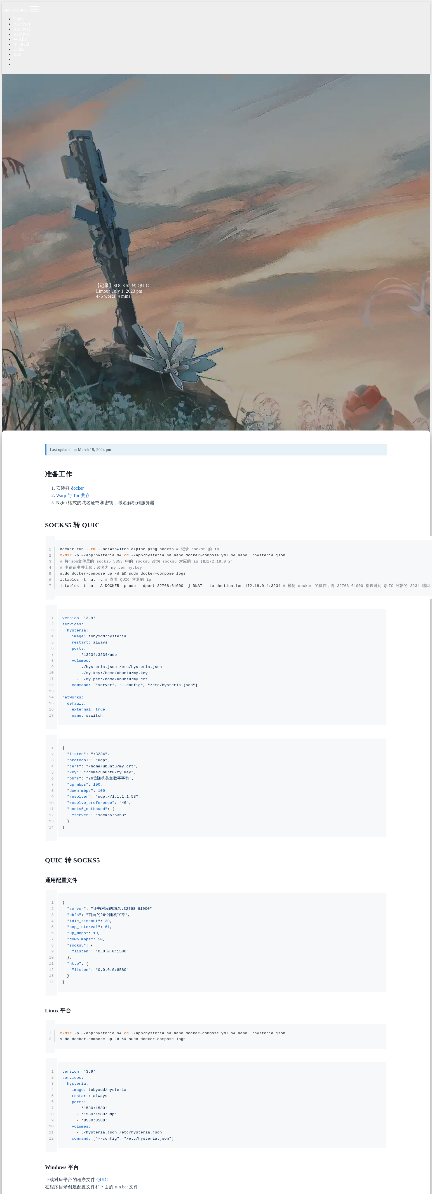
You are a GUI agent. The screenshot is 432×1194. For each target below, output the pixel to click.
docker (77, 488)
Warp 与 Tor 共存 (73, 495)
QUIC (102, 1179)
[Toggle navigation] (34, 9)
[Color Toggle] (221, 59)
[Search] (221, 54)
